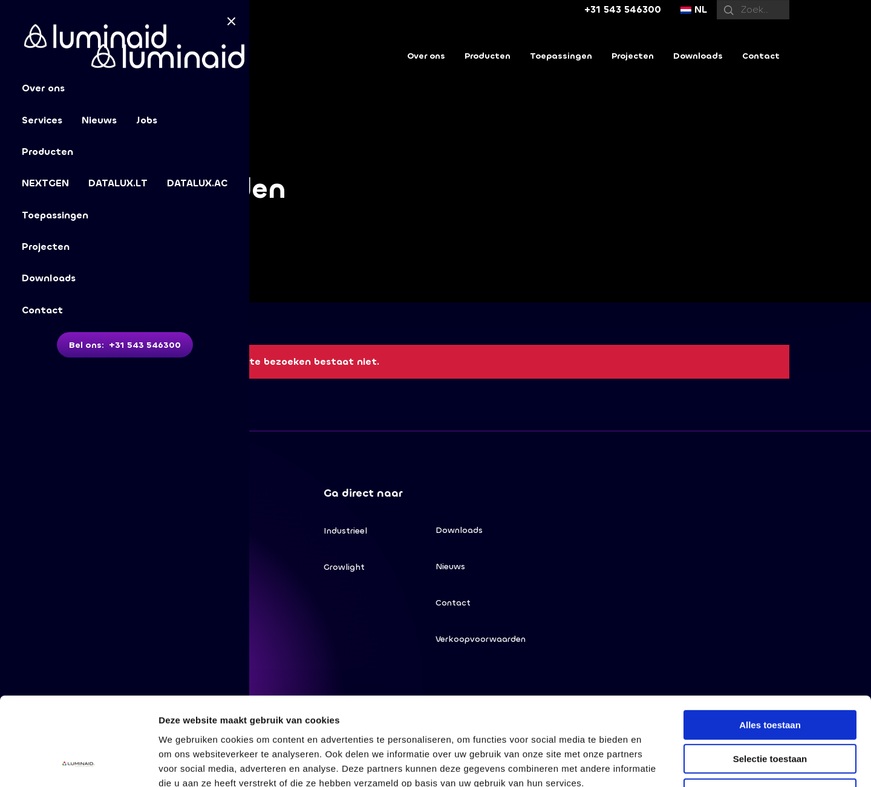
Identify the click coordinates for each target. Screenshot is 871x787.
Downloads (49, 278)
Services (42, 120)
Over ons (426, 56)
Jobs (146, 120)
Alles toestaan (770, 642)
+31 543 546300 (622, 9)
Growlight (344, 567)
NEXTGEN (45, 183)
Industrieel (345, 531)
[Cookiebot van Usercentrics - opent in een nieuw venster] (78, 763)
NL (693, 9)
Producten (47, 151)
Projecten (46, 246)
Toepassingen (55, 215)
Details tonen (653, 763)
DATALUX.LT (118, 183)
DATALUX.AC (197, 183)
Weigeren (769, 710)
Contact (42, 310)
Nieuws (99, 120)
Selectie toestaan (770, 676)
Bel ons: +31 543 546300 (125, 345)
